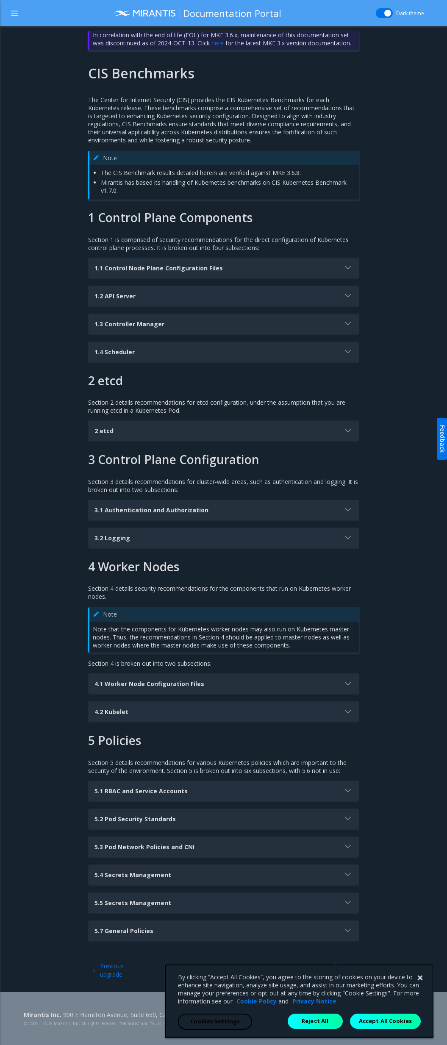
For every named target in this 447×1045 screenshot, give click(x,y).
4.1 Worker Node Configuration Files (223, 683)
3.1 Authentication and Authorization (223, 509)
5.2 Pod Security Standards (223, 818)
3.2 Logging (223, 537)
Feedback (443, 439)
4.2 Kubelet (223, 711)
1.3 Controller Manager (223, 323)
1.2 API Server (223, 295)
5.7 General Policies (223, 930)
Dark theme (410, 13)
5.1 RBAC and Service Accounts (223, 790)
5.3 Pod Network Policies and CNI (223, 846)
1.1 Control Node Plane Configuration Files (223, 267)
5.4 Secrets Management (223, 874)
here (217, 43)
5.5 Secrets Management (223, 902)
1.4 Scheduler (223, 351)
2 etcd (223, 430)
